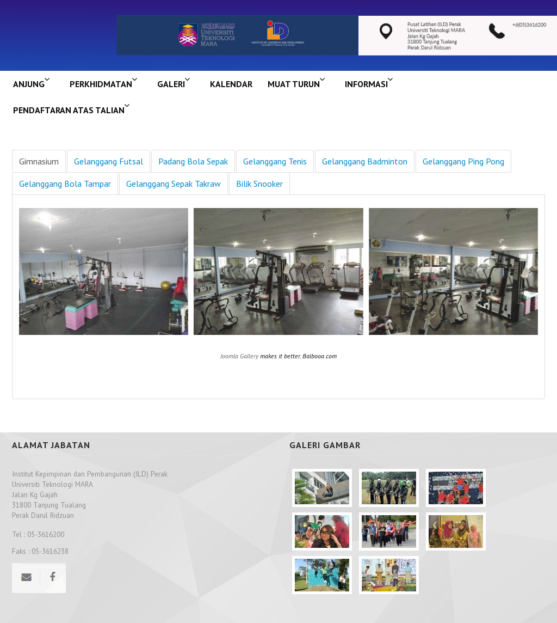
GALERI (171, 83)
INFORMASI (366, 83)
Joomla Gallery (239, 356)
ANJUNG (29, 83)
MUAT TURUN (294, 83)
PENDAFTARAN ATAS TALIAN (69, 110)
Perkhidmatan (101, 83)
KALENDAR (231, 83)
